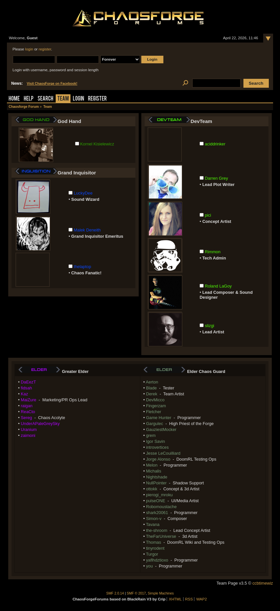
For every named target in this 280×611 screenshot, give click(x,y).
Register (97, 99)
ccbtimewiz (262, 583)
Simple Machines (161, 593)
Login (78, 99)
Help (29, 99)
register (45, 49)
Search (45, 99)
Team (63, 99)
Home (14, 99)
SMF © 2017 (136, 593)
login (29, 49)
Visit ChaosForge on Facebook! (52, 83)
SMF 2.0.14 (115, 593)
